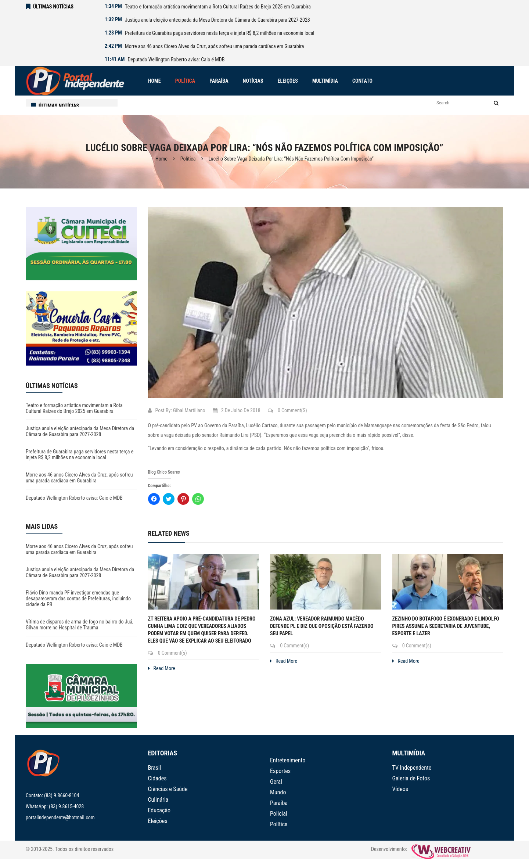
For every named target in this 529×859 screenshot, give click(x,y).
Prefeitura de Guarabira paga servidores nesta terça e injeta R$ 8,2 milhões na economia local (219, 33)
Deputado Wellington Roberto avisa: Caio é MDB (176, 59)
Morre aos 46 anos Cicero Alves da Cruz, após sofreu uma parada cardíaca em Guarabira (214, 46)
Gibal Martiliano (189, 410)
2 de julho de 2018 (236, 410)
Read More (161, 668)
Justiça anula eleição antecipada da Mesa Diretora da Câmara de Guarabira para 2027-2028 (217, 20)
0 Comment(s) (287, 410)
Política (188, 159)
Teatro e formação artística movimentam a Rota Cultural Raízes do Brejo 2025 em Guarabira (218, 7)
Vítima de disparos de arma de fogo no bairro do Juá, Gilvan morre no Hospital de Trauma (79, 624)
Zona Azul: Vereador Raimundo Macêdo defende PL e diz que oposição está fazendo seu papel (322, 626)
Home (161, 159)
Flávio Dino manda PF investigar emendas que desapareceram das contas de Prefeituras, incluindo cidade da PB (78, 598)
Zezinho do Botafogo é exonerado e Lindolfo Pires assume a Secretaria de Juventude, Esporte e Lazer (445, 626)
